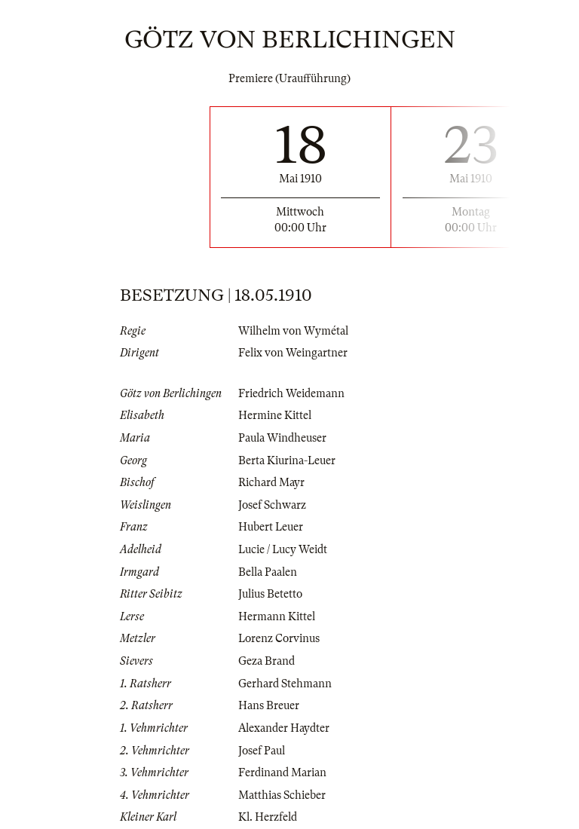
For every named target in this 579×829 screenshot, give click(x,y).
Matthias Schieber (282, 795)
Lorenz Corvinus (279, 638)
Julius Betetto (270, 594)
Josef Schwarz (272, 505)
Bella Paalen (267, 572)
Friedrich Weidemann (291, 393)
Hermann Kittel (276, 616)
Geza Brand (266, 661)
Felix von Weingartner (293, 353)
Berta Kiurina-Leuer (286, 460)
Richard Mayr (271, 482)
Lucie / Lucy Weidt (282, 549)
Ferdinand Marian (282, 772)
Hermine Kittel (274, 415)
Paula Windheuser (282, 438)
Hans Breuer (268, 705)
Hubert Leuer (270, 527)
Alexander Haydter (283, 728)
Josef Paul (261, 751)
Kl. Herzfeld (267, 817)
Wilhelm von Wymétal (293, 331)
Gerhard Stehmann (285, 684)
